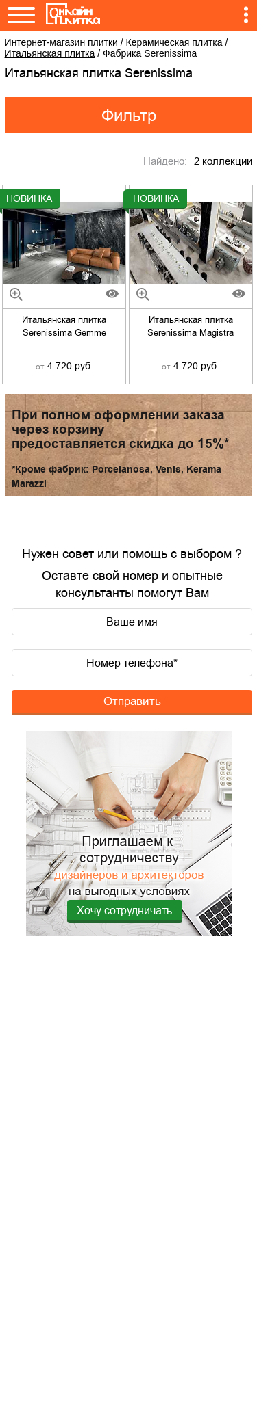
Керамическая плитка (174, 42)
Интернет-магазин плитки (61, 42)
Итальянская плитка (50, 53)
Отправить (132, 701)
